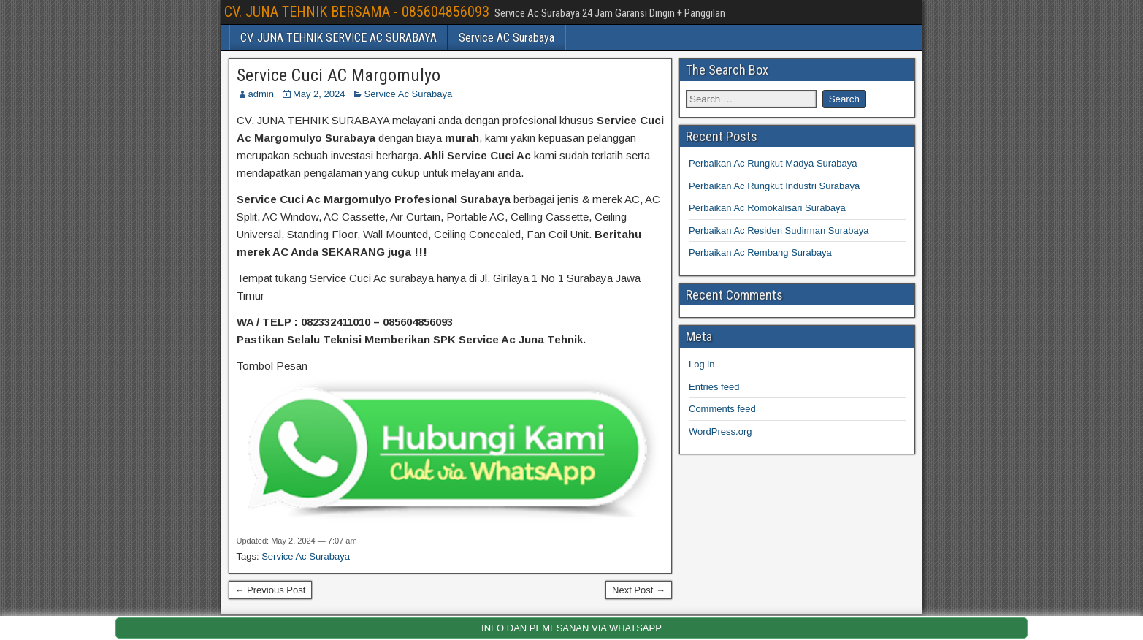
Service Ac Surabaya (408, 93)
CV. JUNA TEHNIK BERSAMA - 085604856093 (356, 11)
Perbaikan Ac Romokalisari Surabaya (767, 207)
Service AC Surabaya (506, 38)
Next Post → (638, 589)
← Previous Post (270, 589)
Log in (701, 364)
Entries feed (714, 386)
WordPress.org (720, 431)
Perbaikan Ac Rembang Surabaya (760, 252)
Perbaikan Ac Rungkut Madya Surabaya (773, 163)
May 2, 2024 (319, 93)
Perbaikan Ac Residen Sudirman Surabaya (778, 230)
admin (261, 93)
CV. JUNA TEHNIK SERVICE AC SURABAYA (338, 38)
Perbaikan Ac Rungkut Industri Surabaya (774, 185)
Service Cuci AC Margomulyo (338, 75)
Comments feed (722, 408)
